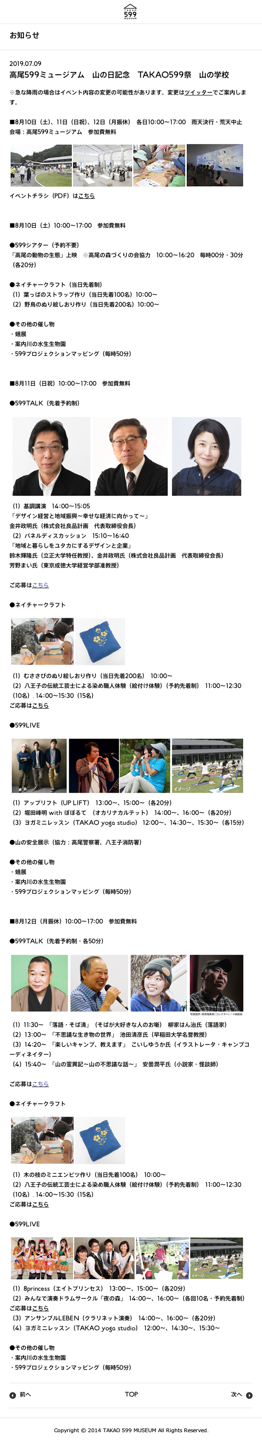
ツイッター (198, 93)
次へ (236, 1395)
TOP (131, 1395)
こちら (86, 197)
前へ (25, 1395)
